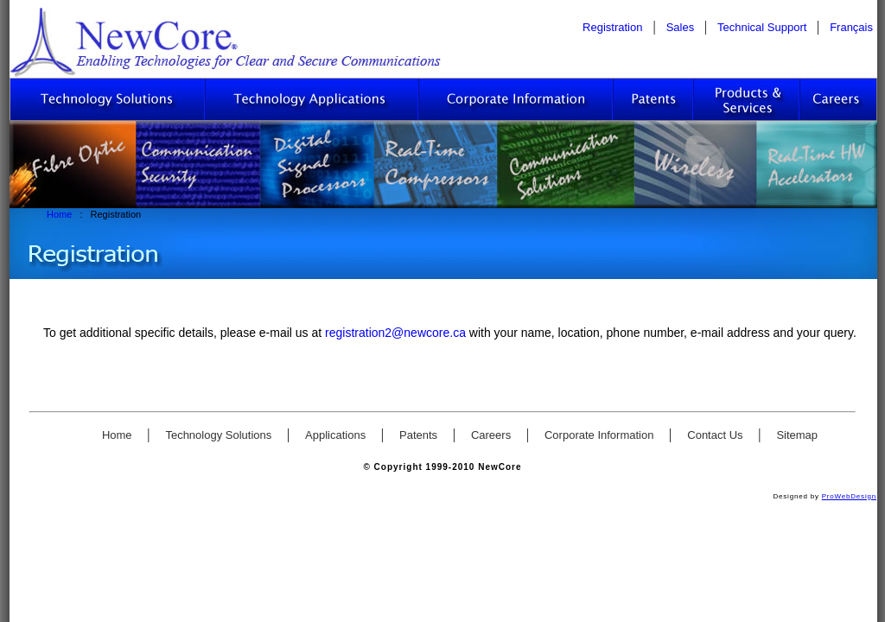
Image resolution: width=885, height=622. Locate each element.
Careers (838, 99)
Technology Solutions (108, 99)
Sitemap (797, 434)
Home (60, 214)
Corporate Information (516, 99)
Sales (681, 27)
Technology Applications (312, 99)
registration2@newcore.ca (397, 333)
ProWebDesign (849, 496)
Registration (612, 27)
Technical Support (763, 27)
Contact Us (716, 434)
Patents (654, 99)
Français (851, 27)
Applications (337, 434)
